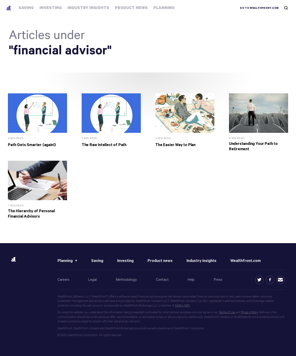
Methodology (126, 280)
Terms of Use (227, 312)
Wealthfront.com (245, 261)
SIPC (187, 305)
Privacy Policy (249, 312)
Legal (92, 280)
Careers (63, 280)
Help (191, 280)
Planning (65, 261)
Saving (97, 261)
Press (218, 280)
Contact (162, 280)
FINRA (179, 305)
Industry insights (201, 261)
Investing (125, 261)
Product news (160, 261)
